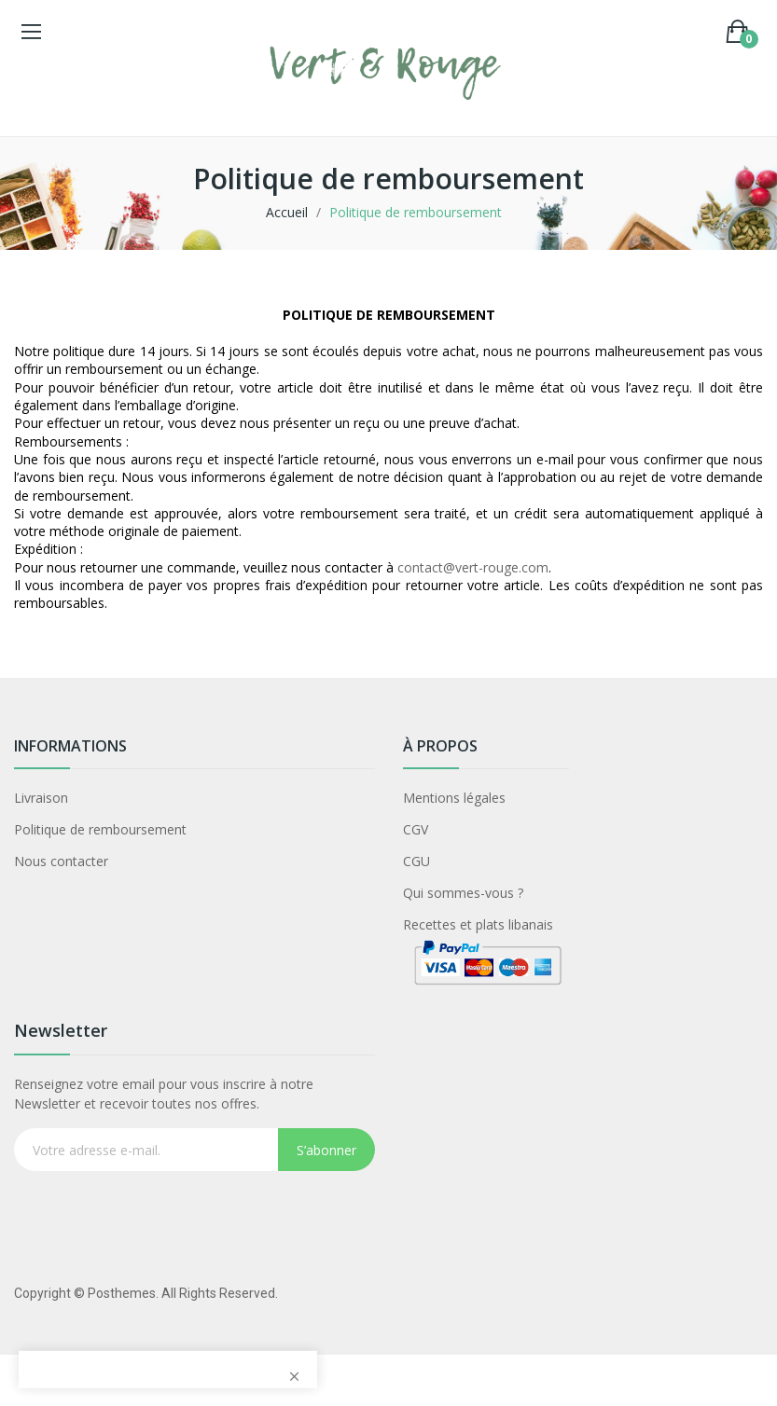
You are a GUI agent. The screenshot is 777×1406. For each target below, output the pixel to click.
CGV (415, 829)
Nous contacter (61, 861)
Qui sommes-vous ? (463, 893)
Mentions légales (454, 797)
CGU (416, 861)
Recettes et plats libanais (478, 924)
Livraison (41, 797)
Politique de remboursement (100, 829)
